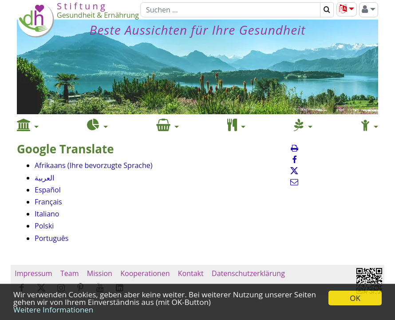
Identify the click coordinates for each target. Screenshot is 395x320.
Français (48, 202)
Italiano (47, 214)
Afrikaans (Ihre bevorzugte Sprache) (93, 165)
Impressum (33, 273)
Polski (44, 226)
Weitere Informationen (53, 309)
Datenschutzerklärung (248, 273)
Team (70, 273)
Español (48, 190)
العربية (44, 178)
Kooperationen (145, 273)
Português (51, 238)
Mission (99, 273)
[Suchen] (230, 9)
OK (355, 298)
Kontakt (190, 273)
